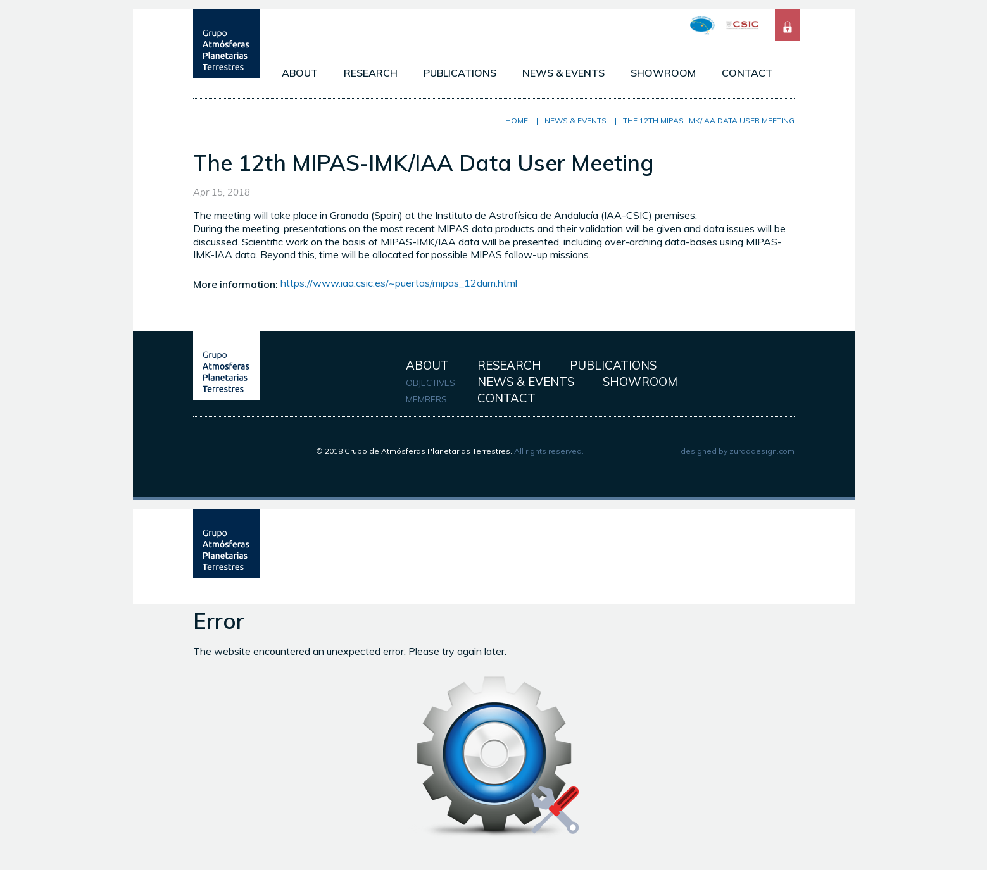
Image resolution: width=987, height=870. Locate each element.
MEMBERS (426, 399)
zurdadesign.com (762, 451)
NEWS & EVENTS (563, 72)
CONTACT (747, 72)
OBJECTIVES (430, 383)
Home (516, 120)
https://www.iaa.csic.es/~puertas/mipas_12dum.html (398, 283)
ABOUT (300, 72)
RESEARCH (371, 72)
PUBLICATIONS (460, 72)
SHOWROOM (663, 72)
